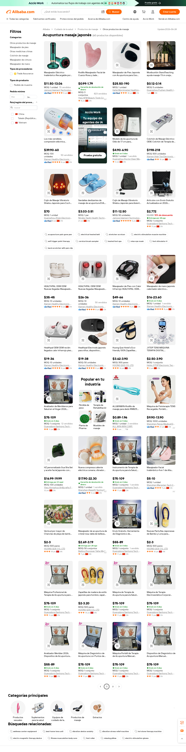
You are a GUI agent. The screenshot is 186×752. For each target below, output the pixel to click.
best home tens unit (53, 731)
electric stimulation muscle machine (148, 234)
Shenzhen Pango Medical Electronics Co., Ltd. (161, 424)
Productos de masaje (88, 29)
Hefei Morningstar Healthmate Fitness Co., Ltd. (127, 90)
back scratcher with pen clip (59, 248)
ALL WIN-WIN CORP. (123, 426)
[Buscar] (114, 11)
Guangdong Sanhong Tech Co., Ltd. (161, 223)
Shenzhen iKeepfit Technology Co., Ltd (92, 490)
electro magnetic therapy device (26, 738)
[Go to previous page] (100, 686)
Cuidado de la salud (63, 29)
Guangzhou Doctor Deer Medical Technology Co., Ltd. (127, 159)
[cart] (144, 12)
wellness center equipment (23, 731)
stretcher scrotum (115, 234)
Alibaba (46, 29)
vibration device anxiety (81, 731)
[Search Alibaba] (71, 11)
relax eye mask (135, 241)
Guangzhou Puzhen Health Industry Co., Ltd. (161, 90)
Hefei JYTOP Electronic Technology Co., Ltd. (161, 365)
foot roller (89, 738)
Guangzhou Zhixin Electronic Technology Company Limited (58, 218)
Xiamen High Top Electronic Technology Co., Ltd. (161, 156)
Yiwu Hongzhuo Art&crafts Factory (58, 487)
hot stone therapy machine (148, 731)
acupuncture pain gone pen (58, 234)
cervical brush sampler (87, 241)
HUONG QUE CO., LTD (123, 365)
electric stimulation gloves (135, 738)
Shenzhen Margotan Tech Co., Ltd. (161, 485)
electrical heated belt (89, 234)
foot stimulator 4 (158, 241)
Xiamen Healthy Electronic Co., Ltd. (58, 159)
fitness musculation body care (62, 738)
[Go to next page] (119, 686)
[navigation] (23, 358)
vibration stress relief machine (114, 731)
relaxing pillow (108, 738)
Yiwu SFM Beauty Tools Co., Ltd (92, 98)
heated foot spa (113, 241)
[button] (103, 12)
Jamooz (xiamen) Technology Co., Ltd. (58, 90)
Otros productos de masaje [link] (116, 29)
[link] (182, 723)
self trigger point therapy (57, 241)
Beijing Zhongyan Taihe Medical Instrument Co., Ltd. (92, 551)
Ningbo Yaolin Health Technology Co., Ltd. (92, 218)
